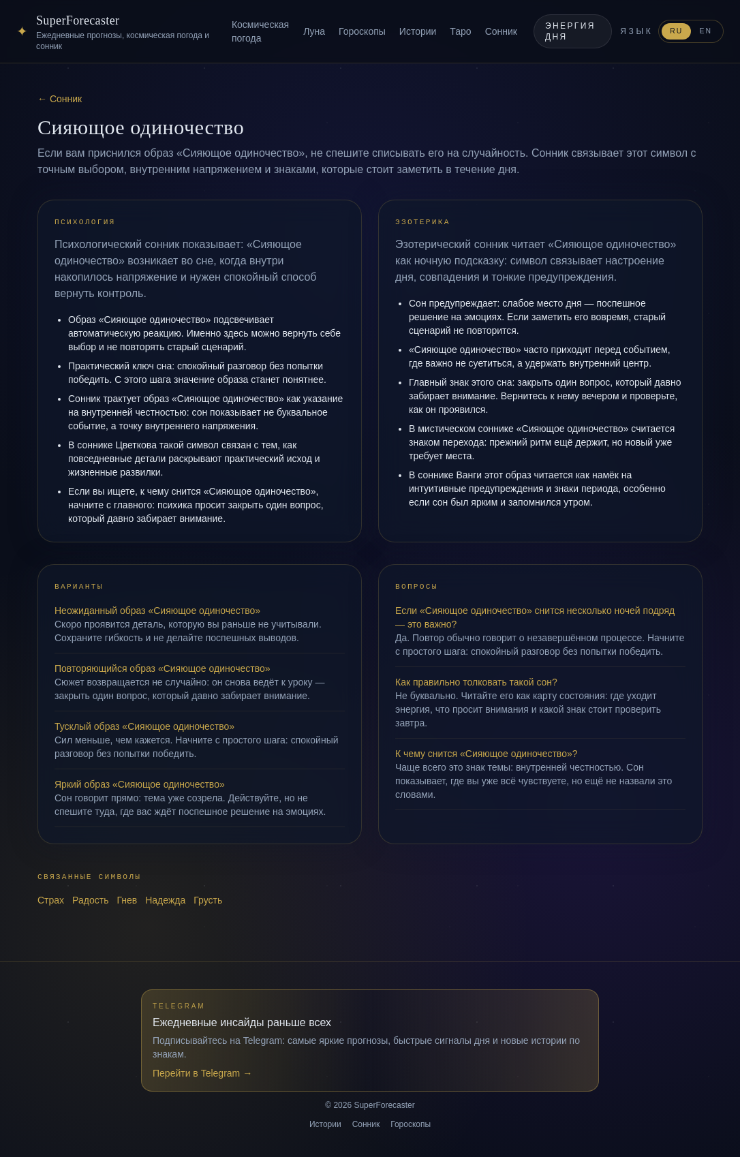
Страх (50, 900)
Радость (90, 900)
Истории (418, 31)
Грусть (208, 900)
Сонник (501, 31)
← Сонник (59, 98)
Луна (314, 31)
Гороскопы (362, 31)
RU (676, 31)
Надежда (165, 900)
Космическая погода (260, 31)
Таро (460, 31)
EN (705, 31)
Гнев (127, 900)
